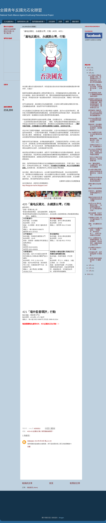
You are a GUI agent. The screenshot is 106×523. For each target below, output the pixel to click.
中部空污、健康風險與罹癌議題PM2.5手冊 (95, 192)
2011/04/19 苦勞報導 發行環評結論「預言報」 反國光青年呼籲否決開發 (95, 152)
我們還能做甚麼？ (38, 21)
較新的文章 (27, 483)
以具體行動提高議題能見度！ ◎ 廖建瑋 (95, 259)
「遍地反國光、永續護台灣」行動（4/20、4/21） (95, 140)
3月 (90, 265)
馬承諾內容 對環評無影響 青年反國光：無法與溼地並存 (95, 179)
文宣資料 (52, 21)
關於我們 (75, 21)
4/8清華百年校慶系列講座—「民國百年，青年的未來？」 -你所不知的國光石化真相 (95, 232)
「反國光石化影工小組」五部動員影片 (95, 145)
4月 (90, 73)
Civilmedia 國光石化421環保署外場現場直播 (94, 120)
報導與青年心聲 (23, 21)
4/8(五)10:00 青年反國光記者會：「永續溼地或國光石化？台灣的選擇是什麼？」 (95, 207)
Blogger (61, 517)
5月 (90, 70)
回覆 (28, 446)
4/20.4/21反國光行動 (34, 431)
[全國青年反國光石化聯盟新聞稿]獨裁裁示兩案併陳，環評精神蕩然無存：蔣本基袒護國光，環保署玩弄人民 (95, 103)
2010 (89, 274)
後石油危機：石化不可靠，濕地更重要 (95, 214)
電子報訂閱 (7, 33)
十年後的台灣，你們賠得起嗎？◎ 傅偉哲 (95, 253)
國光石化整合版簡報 (95, 188)
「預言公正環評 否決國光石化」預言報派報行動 (95, 158)
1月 (90, 271)
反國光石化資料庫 (10, 29)
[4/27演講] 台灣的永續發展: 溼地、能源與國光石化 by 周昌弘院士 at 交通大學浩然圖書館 (95, 78)
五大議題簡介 (9, 21)
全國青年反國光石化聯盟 (21, 10)
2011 (89, 67)
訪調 (60, 21)
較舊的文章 (75, 483)
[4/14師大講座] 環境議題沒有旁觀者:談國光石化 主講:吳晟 (95, 172)
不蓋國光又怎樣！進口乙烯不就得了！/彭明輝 (95, 219)
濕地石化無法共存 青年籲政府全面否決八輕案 (95, 199)
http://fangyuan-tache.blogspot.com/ (34, 185)
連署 (67, 21)
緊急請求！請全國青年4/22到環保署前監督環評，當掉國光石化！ (95, 127)
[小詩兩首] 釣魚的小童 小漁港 (94, 248)
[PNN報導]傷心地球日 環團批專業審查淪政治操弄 (95, 94)
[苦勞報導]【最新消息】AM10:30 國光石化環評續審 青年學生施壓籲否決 (95, 113)
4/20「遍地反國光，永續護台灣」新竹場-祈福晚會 (95, 165)
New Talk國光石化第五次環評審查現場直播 (95, 134)
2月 (90, 268)
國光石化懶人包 (9, 31)
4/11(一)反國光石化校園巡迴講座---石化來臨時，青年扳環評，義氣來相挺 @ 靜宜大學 (95, 241)
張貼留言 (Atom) (32, 487)
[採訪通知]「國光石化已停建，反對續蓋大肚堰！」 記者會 (95, 87)
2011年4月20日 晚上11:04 (43, 441)
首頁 (51, 483)
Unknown (30, 441)
